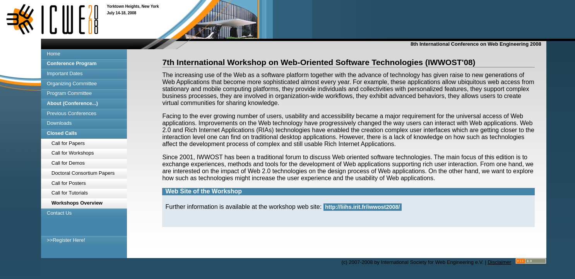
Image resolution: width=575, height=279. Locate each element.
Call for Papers (68, 143)
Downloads (59, 123)
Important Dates (65, 73)
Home (53, 54)
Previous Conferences (71, 113)
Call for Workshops (72, 153)
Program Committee (69, 93)
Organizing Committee (72, 83)
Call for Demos (68, 163)
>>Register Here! (66, 240)
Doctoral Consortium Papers (83, 173)
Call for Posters (68, 183)
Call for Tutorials (69, 193)
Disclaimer (499, 262)
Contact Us (59, 213)
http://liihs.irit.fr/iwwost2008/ (362, 207)
